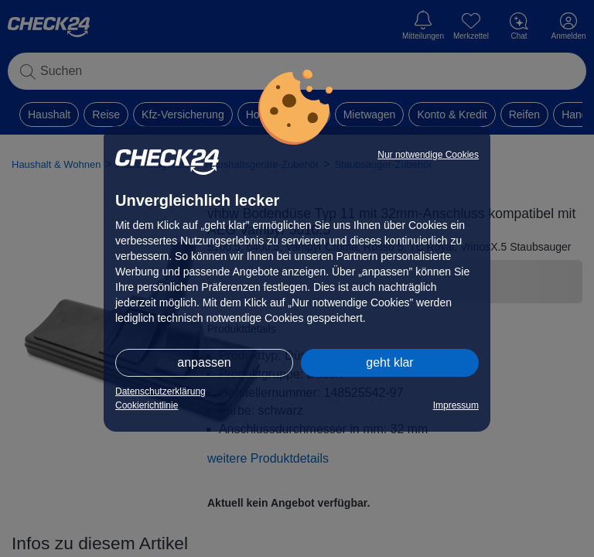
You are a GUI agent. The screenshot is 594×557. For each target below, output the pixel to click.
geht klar (389, 362)
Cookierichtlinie (146, 405)
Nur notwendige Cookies (428, 154)
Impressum (456, 405)
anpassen (203, 362)
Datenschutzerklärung (160, 391)
